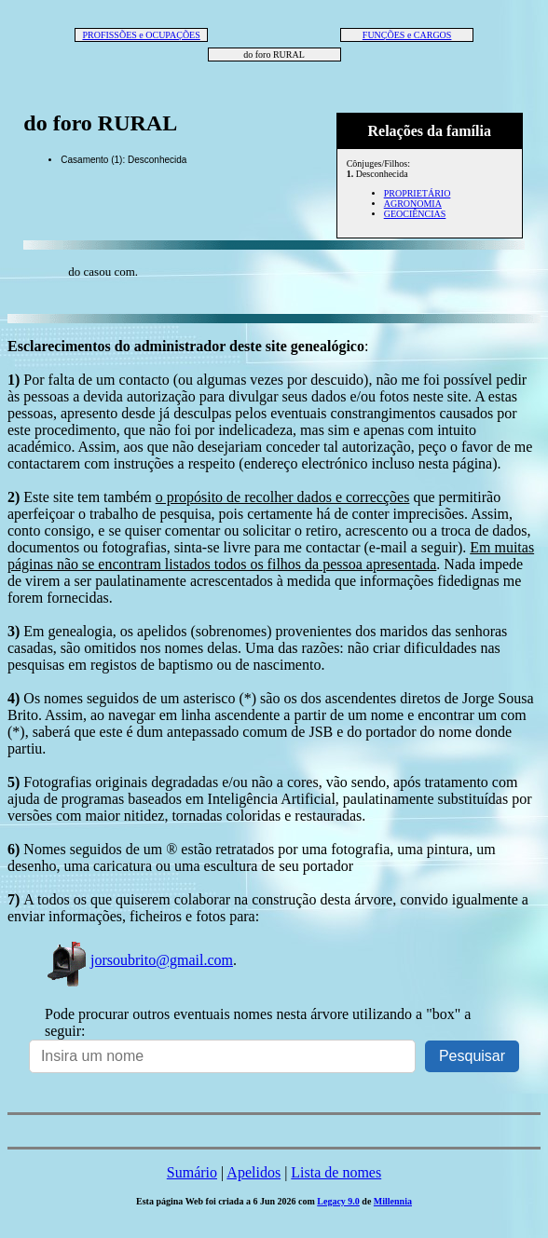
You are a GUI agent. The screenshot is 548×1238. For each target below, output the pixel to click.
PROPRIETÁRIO (417, 193)
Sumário (192, 1172)
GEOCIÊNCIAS (415, 214)
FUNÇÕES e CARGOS (407, 35)
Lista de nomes (336, 1172)
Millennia (393, 1201)
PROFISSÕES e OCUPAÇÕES (140, 35)
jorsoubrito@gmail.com (139, 960)
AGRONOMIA (413, 203)
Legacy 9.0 (338, 1201)
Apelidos (253, 1172)
